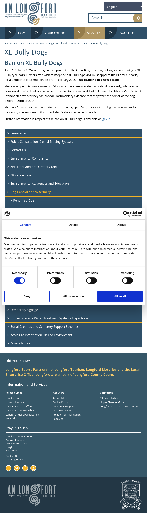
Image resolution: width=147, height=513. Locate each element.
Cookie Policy (60, 402)
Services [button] (94, 33)
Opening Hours (14, 459)
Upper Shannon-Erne (112, 402)
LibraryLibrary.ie (15, 402)
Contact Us (12, 456)
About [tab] (121, 224)
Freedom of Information (67, 414)
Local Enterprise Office (19, 406)
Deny (26, 296)
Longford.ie (12, 398)
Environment (36, 43)
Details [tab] (73, 224)
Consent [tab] (25, 224)
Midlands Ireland (109, 398)
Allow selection (73, 296)
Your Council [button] (56, 33)
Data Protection (62, 410)
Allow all (120, 296)
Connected (106, 392)
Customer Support (63, 406)
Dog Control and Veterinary (64, 43)
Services (20, 43)
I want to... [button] (128, 33)
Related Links (14, 392)
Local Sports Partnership (20, 410)
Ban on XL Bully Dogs (96, 43)
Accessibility (60, 398)
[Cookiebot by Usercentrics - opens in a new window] (126, 214)
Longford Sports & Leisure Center (119, 406)
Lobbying (58, 419)
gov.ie (106, 119)
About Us (58, 392)
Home (22, 33)
